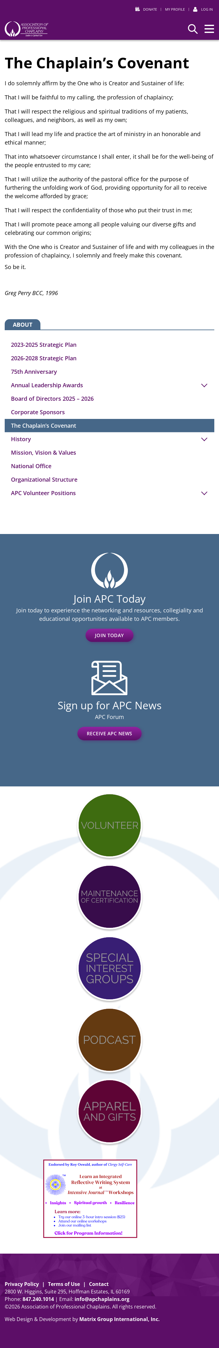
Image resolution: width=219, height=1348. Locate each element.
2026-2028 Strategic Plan (43, 358)
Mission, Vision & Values (43, 452)
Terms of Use (64, 1284)
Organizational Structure (44, 479)
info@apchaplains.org (102, 1299)
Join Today (109, 635)
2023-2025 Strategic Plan (43, 344)
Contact (99, 1284)
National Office (31, 466)
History (21, 439)
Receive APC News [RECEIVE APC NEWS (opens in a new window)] (109, 733)
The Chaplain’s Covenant (43, 425)
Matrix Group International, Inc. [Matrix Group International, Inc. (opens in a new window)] (119, 1319)
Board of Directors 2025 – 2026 (52, 398)
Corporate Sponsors (38, 412)
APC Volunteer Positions (43, 493)
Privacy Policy (22, 1284)
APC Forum (109, 717)
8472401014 (38, 1299)
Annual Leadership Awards (47, 385)
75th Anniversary (34, 371)
